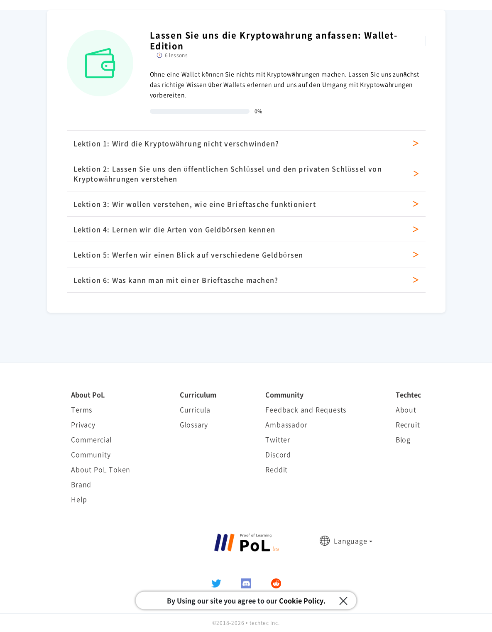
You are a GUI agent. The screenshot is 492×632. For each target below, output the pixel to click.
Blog (403, 439)
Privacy (83, 424)
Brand (81, 484)
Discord (278, 454)
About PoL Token (100, 469)
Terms (81, 409)
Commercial (91, 439)
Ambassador (286, 424)
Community (90, 454)
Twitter (277, 439)
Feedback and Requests (305, 409)
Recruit (408, 424)
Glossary (194, 424)
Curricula (195, 409)
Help (79, 499)
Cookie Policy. (302, 600)
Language (350, 541)
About (406, 409)
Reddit (276, 469)
